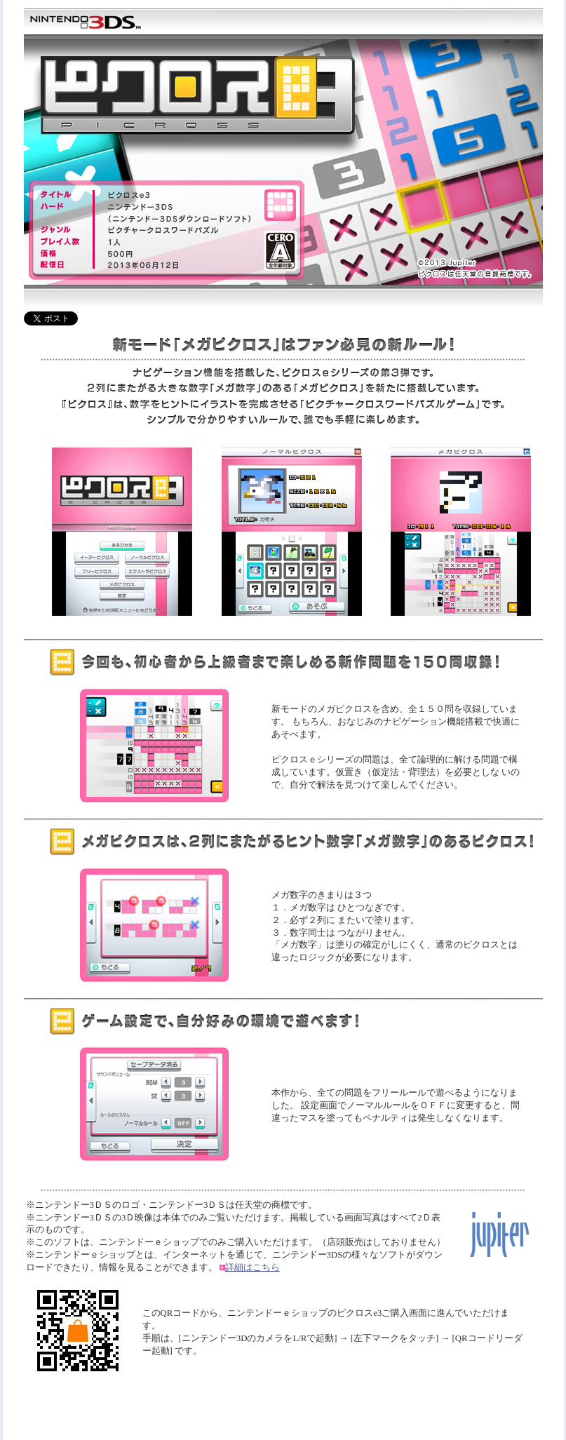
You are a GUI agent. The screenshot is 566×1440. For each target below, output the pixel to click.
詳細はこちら (252, 1267)
